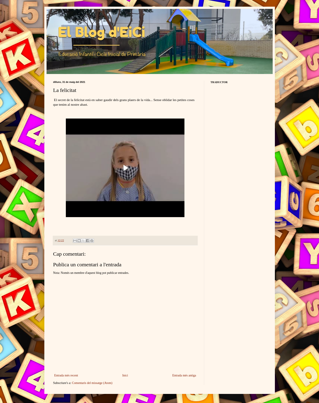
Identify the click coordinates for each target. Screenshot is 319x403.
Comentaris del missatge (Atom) (92, 383)
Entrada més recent (66, 375)
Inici (125, 375)
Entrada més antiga (184, 375)
